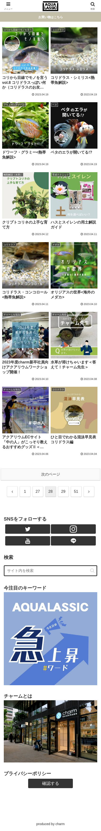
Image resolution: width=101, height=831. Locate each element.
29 (63, 491)
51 (76, 491)
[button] (92, 570)
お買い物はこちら (50, 17)
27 (38, 491)
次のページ (50, 474)
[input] (50, 570)
